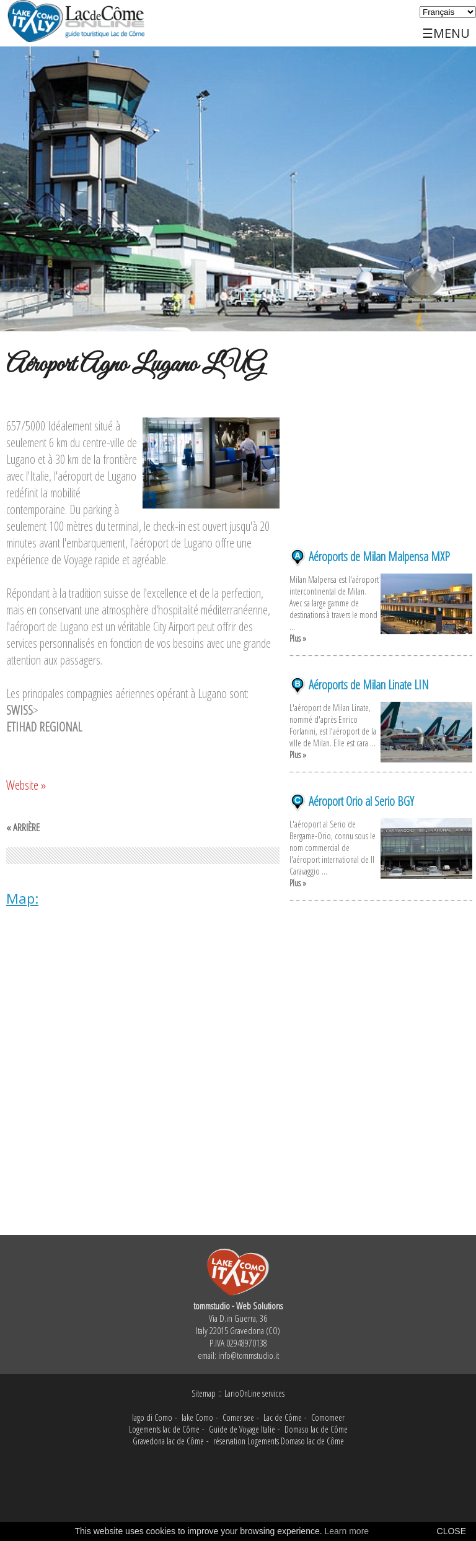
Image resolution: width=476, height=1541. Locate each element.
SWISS (19, 710)
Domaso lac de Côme (316, 1429)
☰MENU (446, 28)
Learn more (347, 1531)
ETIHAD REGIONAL (44, 726)
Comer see (238, 1417)
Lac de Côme (282, 1417)
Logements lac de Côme (164, 1429)
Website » (26, 785)
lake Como (197, 1417)
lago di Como (152, 1417)
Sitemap (204, 1393)
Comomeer (328, 1417)
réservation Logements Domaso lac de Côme (278, 1441)
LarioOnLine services (254, 1393)
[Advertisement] (381, 472)
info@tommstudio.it (248, 1355)
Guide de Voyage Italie (242, 1429)
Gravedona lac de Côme (168, 1441)
